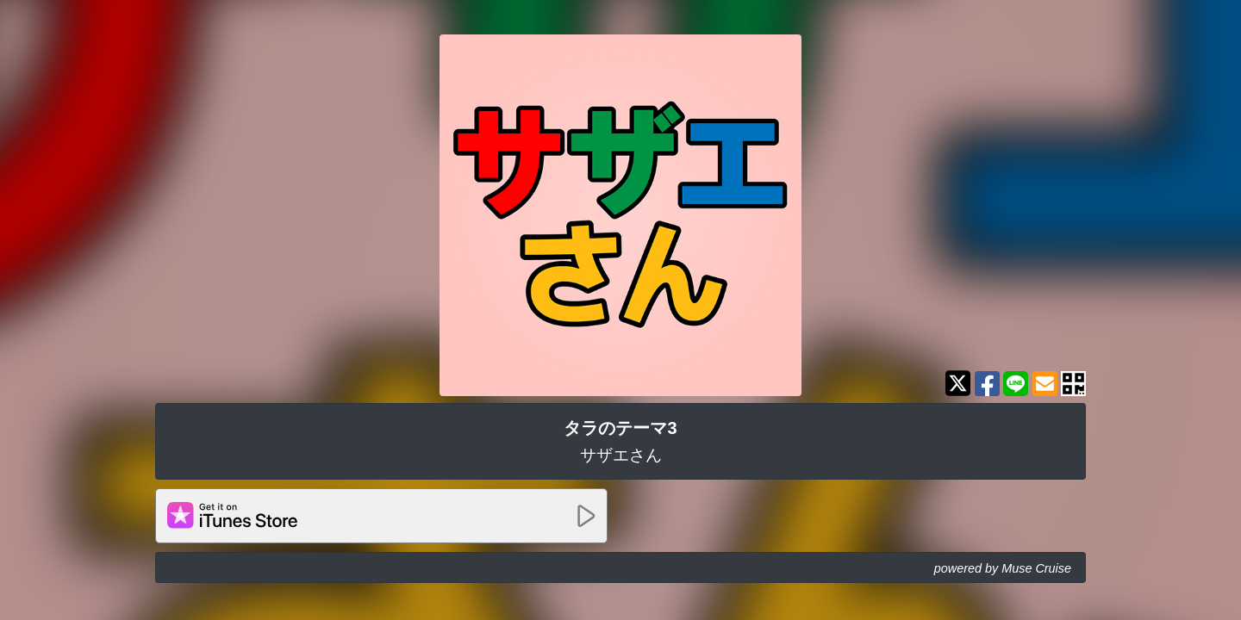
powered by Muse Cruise (1002, 568)
